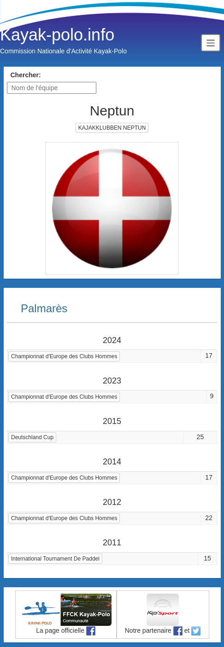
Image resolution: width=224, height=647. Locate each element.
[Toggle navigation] (210, 42)
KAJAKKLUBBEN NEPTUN (112, 128)
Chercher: (26, 75)
